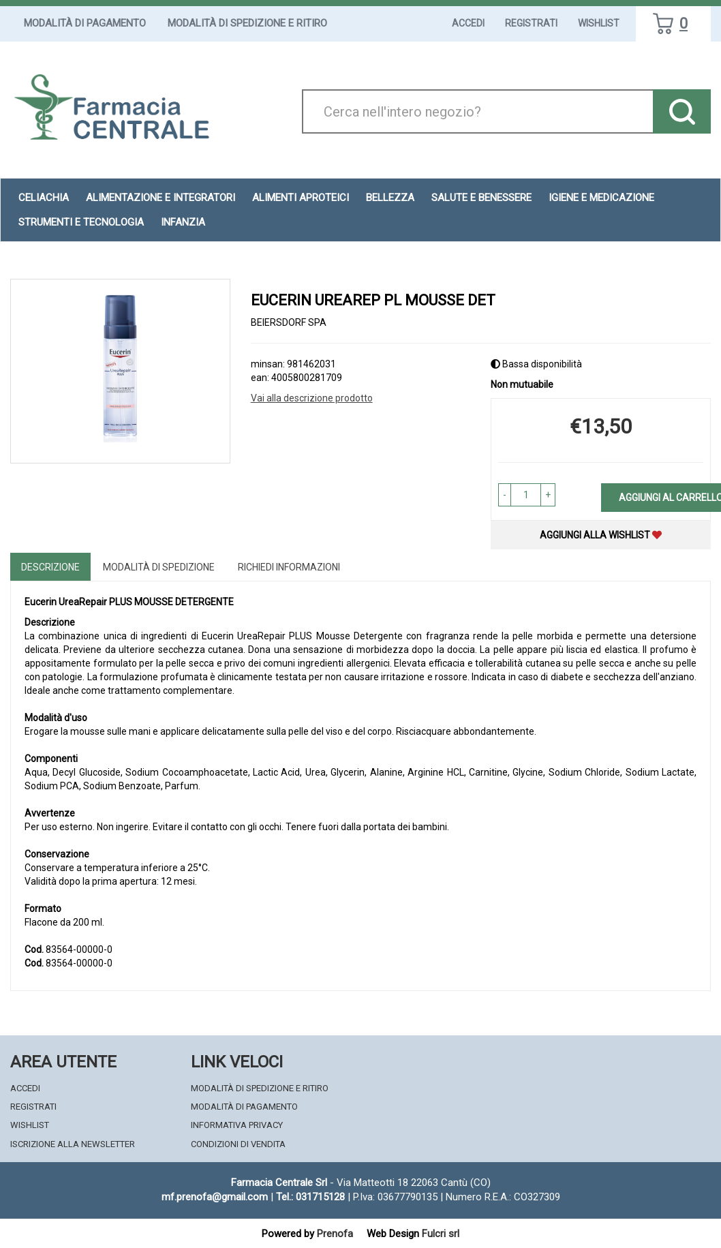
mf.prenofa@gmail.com (215, 1197)
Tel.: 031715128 (310, 1197)
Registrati (531, 23)
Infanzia (183, 222)
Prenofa (335, 1234)
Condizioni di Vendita (238, 1144)
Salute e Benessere (481, 198)
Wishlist (598, 23)
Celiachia (43, 198)
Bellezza (390, 198)
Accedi (468, 23)
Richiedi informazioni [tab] (289, 567)
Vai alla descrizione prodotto (312, 398)
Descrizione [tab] (50, 567)
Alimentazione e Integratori (160, 198)
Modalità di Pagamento (85, 23)
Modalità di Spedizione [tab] (159, 567)
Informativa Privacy (237, 1125)
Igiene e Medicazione (601, 198)
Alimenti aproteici (300, 198)
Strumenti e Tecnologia (81, 222)
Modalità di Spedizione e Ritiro (247, 23)
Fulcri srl (440, 1234)
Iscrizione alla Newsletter (72, 1144)
